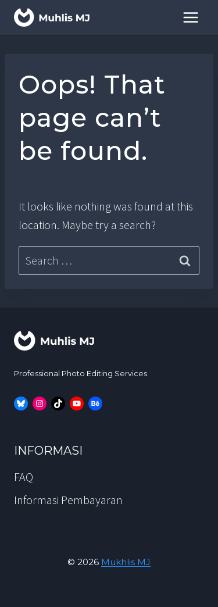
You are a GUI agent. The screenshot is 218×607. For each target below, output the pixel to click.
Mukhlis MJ (126, 561)
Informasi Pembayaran (68, 499)
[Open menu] (190, 17)
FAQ (23, 476)
